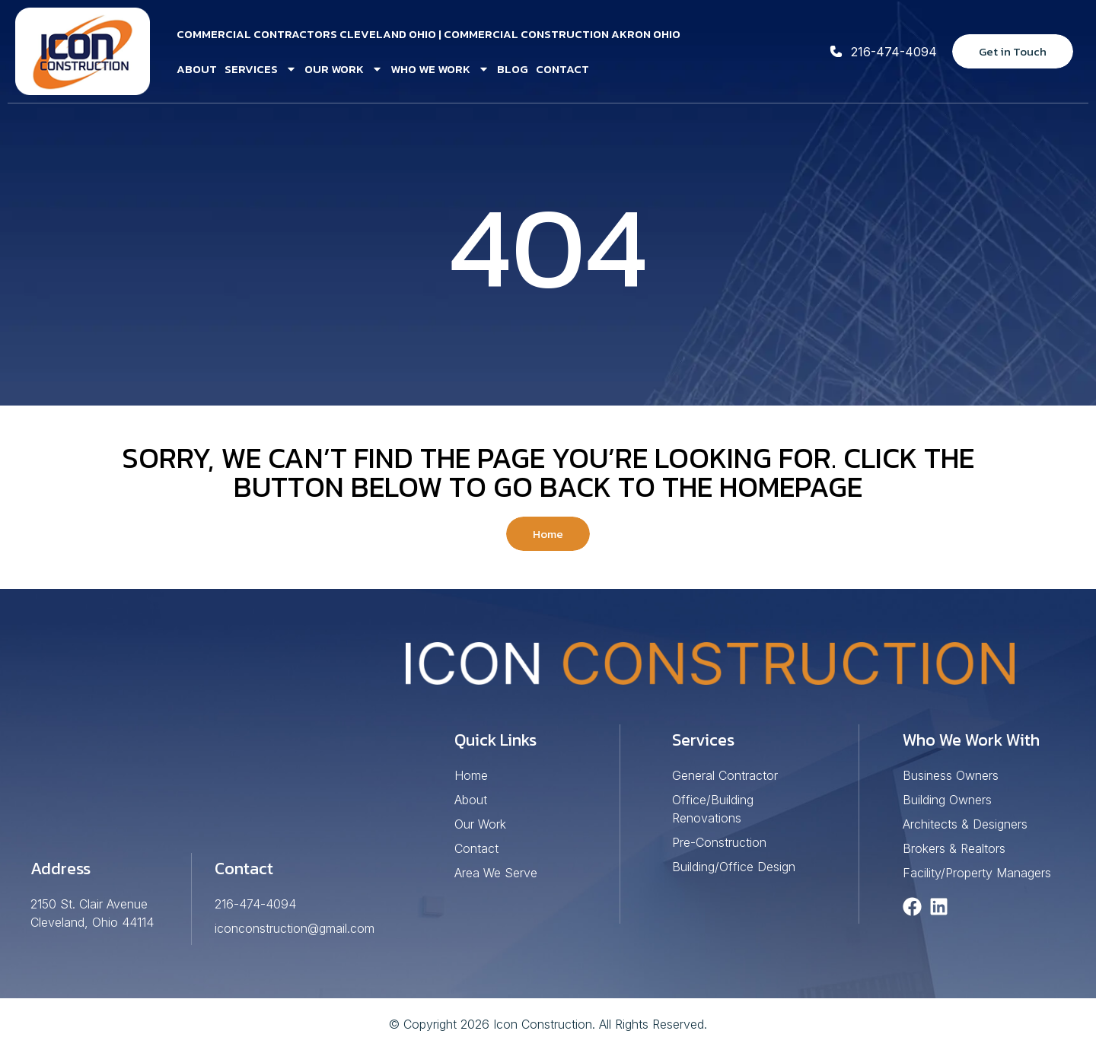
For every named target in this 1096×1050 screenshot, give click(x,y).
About (197, 69)
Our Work (343, 69)
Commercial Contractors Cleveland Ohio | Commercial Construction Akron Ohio (428, 34)
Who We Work (439, 69)
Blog (512, 69)
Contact (562, 69)
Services (261, 69)
